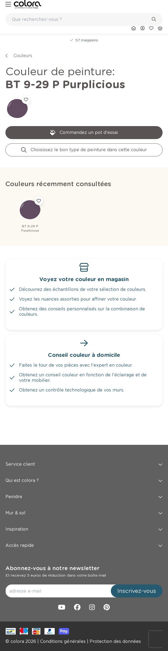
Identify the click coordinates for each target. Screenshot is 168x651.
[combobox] (84, 19)
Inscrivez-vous (136, 591)
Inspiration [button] (84, 529)
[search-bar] (80, 19)
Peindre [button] (84, 496)
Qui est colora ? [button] (84, 480)
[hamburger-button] (8, 4)
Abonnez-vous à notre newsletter (52, 568)
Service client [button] (84, 464)
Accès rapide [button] (84, 545)
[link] (27, 4)
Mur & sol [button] (84, 512)
